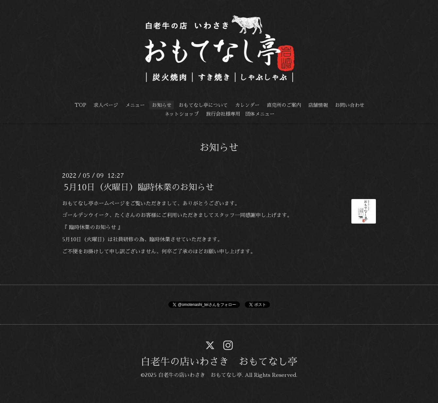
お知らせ (162, 105)
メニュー (135, 105)
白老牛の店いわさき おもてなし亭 (219, 362)
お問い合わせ (349, 105)
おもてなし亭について (203, 105)
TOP (80, 105)
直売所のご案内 (284, 105)
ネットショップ (181, 113)
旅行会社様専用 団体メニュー (240, 113)
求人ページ (105, 105)
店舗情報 (318, 105)
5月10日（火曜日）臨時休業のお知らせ (139, 187)
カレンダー (247, 105)
